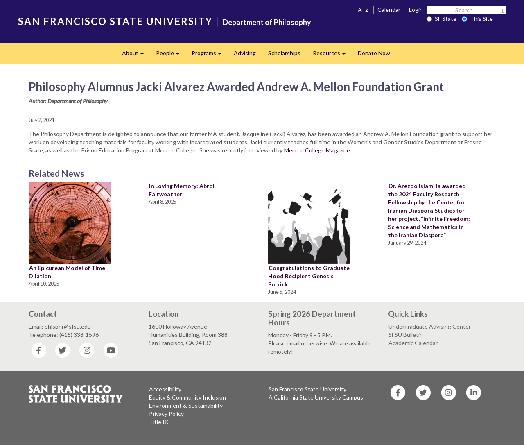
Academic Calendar (413, 342)
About (136, 55)
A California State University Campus (316, 397)
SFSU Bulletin (405, 334)
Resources (332, 55)
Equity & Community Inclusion (187, 397)
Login (416, 9)
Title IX (158, 421)
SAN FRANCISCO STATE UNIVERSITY (115, 21)
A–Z (363, 9)
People (170, 55)
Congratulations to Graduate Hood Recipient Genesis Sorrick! (309, 276)
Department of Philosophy (267, 22)
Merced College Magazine (317, 150)
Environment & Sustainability (186, 405)
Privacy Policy (166, 413)
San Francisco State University (307, 389)
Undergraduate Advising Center (429, 326)
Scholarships (284, 53)
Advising (245, 53)
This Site (477, 18)
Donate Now (374, 53)
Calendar (388, 9)
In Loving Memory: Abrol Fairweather (182, 190)
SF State (441, 18)
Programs (210, 55)
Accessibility (165, 389)
